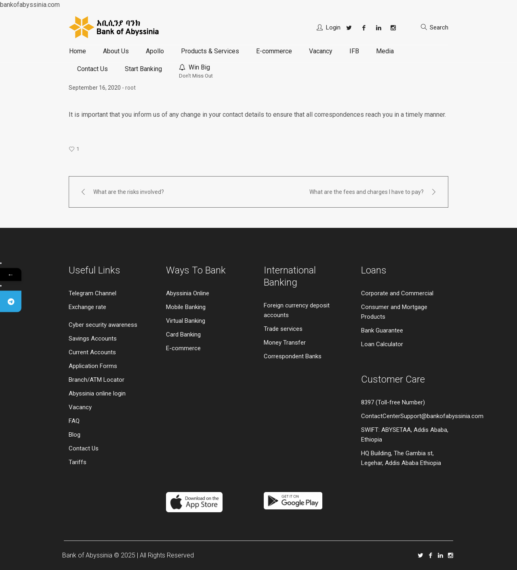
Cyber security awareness (103, 324)
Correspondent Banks (293, 356)
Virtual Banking (185, 320)
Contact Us (84, 448)
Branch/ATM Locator (96, 379)
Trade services (284, 328)
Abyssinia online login (97, 393)
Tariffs (77, 462)
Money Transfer (285, 342)
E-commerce (183, 348)
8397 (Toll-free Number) (393, 402)
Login (333, 27)
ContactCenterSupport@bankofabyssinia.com (422, 416)
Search (439, 27)
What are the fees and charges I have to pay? (366, 192)
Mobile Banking (186, 307)
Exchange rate (87, 307)
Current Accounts (92, 352)
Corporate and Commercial (397, 293)
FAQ (74, 421)
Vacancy (80, 407)
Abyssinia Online (187, 293)
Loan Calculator (382, 344)
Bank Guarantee (382, 330)
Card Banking (183, 334)
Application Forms (93, 366)
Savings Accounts (93, 338)
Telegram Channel (92, 293)
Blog (74, 434)
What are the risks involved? (128, 192)
